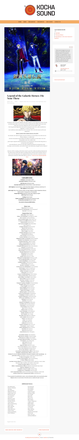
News (25, 21)
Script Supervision (40, 101)
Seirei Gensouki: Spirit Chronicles (13, 429)
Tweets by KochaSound (59, 79)
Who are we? (31, 21)
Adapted (22, 101)
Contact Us (58, 21)
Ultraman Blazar (59, 34)
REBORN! (58, 33)
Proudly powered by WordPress (32, 437)
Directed (34, 101)
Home (19, 21)
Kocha (16, 101)
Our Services (40, 21)
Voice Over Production (12, 103)
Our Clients (49, 21)
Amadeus (45, 437)
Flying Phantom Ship (44, 429)
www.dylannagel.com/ (65, 68)
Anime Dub (26, 101)
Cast (31, 101)
